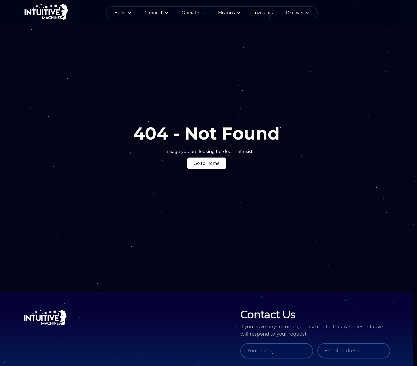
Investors (263, 13)
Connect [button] (156, 13)
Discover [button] (297, 13)
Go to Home (207, 163)
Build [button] (122, 13)
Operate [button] (193, 13)
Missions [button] (229, 13)
